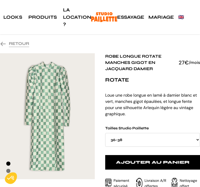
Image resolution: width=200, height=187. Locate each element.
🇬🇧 (181, 17)
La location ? (77, 17)
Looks (12, 17)
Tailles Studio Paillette (152, 136)
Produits (42, 17)
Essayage (130, 17)
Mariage (161, 17)
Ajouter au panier (153, 162)
